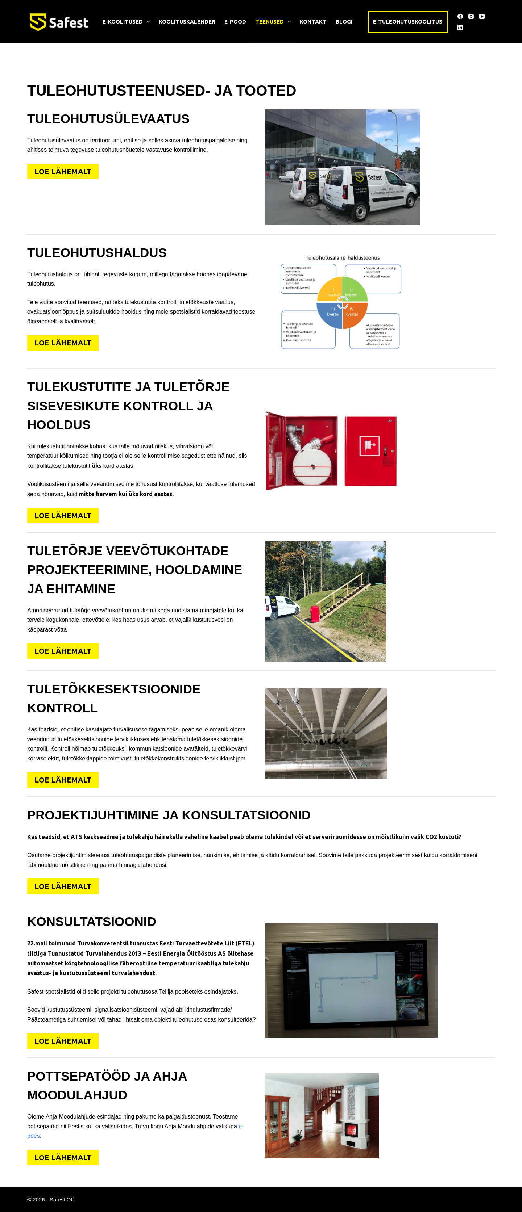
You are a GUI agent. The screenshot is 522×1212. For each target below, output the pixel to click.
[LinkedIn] (460, 27)
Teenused (274, 21)
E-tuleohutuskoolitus (407, 21)
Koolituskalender (187, 21)
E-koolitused (128, 21)
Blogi (344, 21)
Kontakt (313, 21)
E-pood (235, 21)
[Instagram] (471, 16)
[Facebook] (460, 16)
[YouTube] (482, 16)
